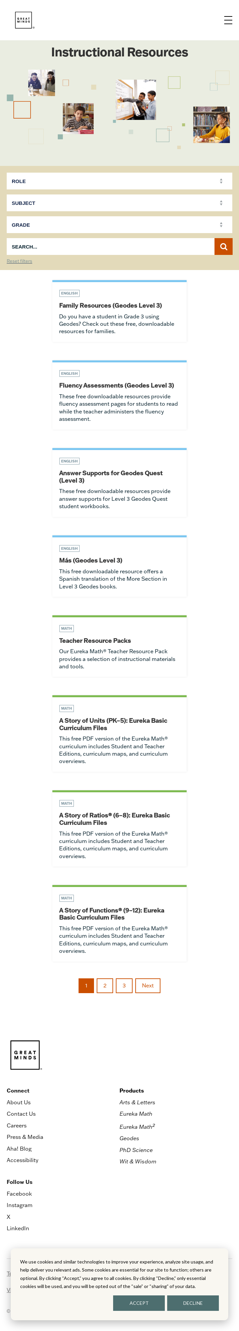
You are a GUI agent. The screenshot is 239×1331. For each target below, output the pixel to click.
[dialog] (119, 1284)
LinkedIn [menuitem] (18, 1228)
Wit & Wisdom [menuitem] (138, 1161)
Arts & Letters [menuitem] (137, 1102)
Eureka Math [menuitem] (136, 1114)
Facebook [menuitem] (19, 1194)
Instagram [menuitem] (20, 1205)
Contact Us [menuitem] (21, 1114)
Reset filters (19, 261)
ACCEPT (139, 1303)
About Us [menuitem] (19, 1102)
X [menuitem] (8, 1217)
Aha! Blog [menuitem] (19, 1149)
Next (148, 985)
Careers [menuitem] (17, 1125)
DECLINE (193, 1303)
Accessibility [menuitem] (22, 1160)
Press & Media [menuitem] (25, 1137)
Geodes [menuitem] (129, 1138)
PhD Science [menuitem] (136, 1150)
